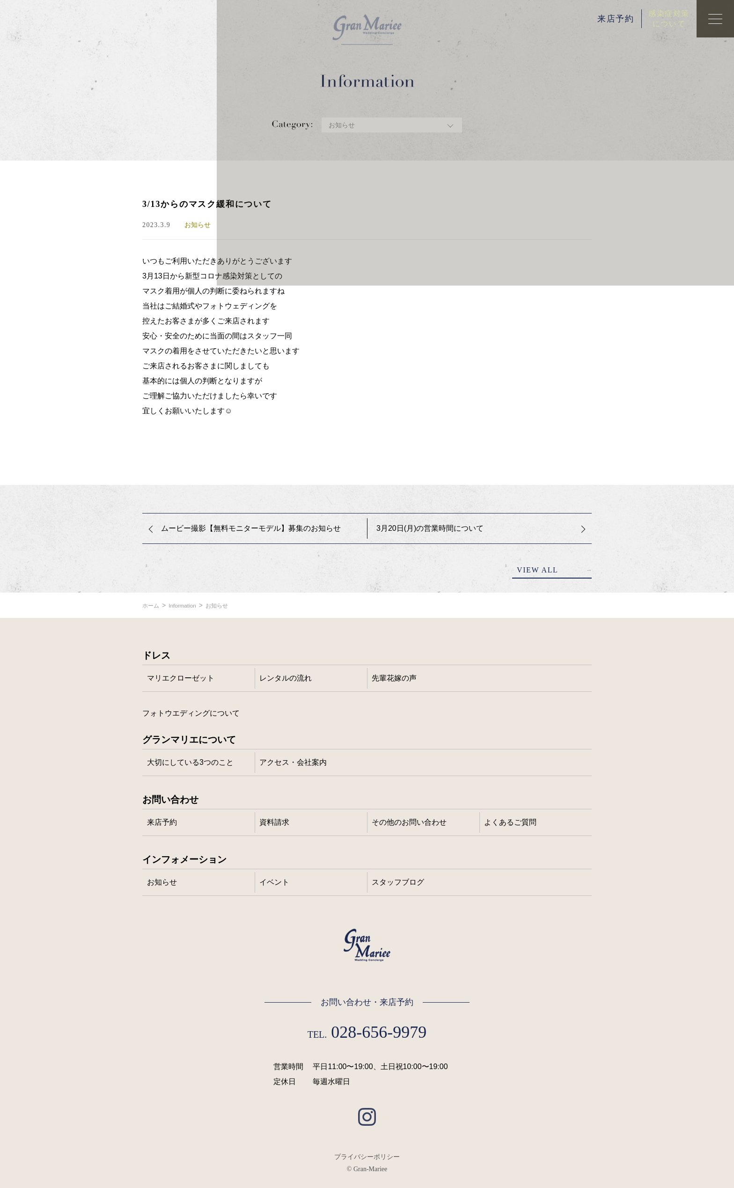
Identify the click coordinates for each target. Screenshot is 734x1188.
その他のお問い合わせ (409, 822)
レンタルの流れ (285, 678)
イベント (274, 882)
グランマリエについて (189, 739)
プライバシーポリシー (367, 1156)
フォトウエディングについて (191, 713)
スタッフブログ (398, 882)
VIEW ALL (537, 570)
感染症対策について (669, 18)
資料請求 (274, 822)
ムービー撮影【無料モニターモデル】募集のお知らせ (251, 528)
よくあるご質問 (510, 822)
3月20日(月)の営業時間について (430, 528)
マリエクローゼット (180, 678)
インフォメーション (184, 859)
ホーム (152, 605)
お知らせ (226, 605)
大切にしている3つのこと (190, 762)
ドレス (156, 655)
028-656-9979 (378, 1032)
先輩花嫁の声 (394, 678)
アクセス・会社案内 (293, 762)
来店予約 (615, 18)
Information (187, 605)
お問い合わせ (170, 799)
